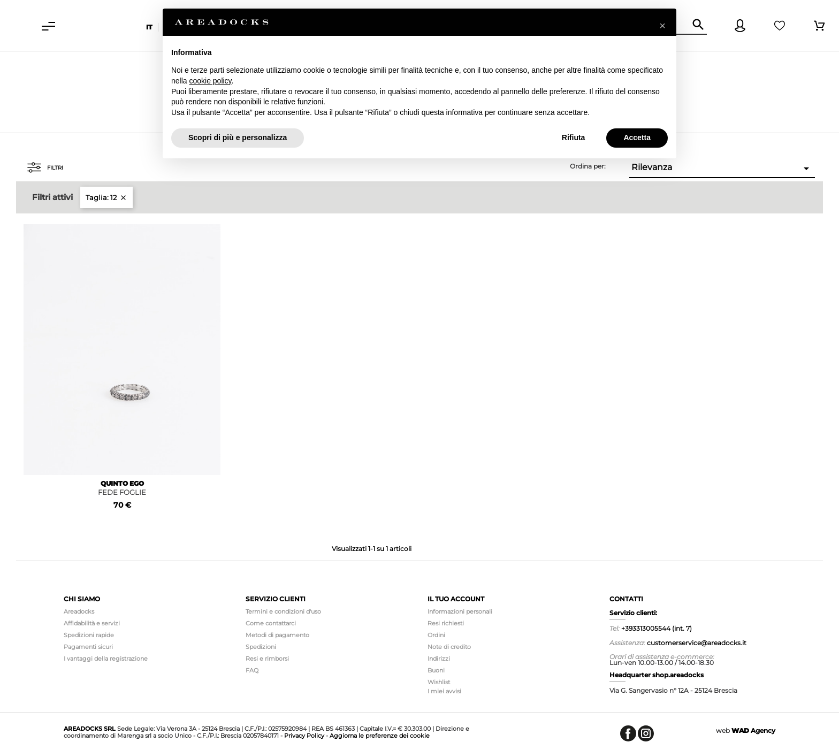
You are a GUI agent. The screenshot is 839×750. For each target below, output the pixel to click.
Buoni (436, 670)
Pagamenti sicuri (88, 646)
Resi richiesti (446, 623)
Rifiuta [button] (573, 137)
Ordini (436, 635)
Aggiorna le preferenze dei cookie (380, 735)
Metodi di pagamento (277, 635)
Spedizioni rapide (89, 635)
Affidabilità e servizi (92, 623)
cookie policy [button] (210, 80)
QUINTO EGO (122, 483)
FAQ (252, 670)
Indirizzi (439, 658)
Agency (753, 730)
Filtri (45, 167)
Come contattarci (271, 623)
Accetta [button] (637, 137)
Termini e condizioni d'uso (283, 611)
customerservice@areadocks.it (696, 643)
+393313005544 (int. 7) (656, 628)
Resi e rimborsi (267, 658)
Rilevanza (722, 168)
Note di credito (449, 646)
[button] (662, 25)
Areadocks (79, 611)
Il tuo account (456, 599)
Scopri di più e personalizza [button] (237, 137)
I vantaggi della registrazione (106, 658)
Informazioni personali (460, 611)
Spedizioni (261, 646)
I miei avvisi (444, 691)
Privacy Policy (304, 735)
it (149, 27)
